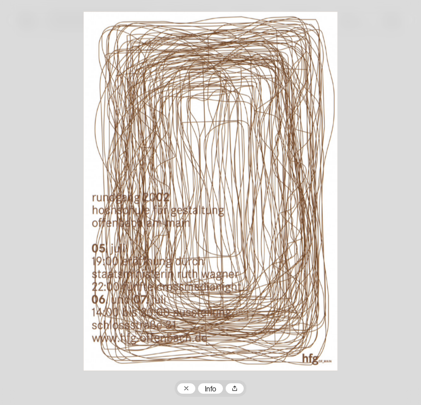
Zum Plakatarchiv (186, 388)
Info (210, 389)
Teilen (235, 388)
